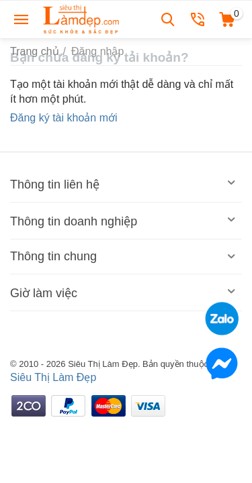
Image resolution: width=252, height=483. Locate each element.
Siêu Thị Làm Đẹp (53, 377)
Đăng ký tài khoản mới (64, 117)
